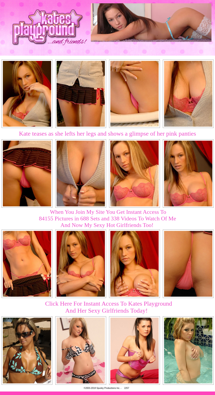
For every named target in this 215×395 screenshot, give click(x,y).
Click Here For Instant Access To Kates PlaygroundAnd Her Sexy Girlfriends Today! (108, 307)
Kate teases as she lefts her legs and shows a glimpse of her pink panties (107, 133)
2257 (126, 388)
